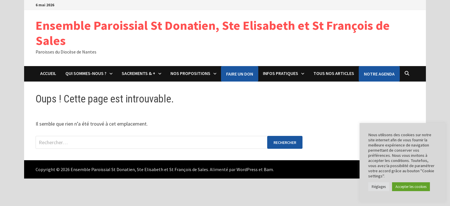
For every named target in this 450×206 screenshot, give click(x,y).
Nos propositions (190, 73)
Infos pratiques (280, 73)
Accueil (48, 73)
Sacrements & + (138, 73)
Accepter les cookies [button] (410, 186)
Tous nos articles (333, 73)
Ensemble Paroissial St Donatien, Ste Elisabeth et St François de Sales (213, 32)
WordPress (247, 169)
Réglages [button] (379, 186)
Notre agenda (379, 74)
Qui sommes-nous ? (85, 73)
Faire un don (239, 74)
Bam (268, 169)
